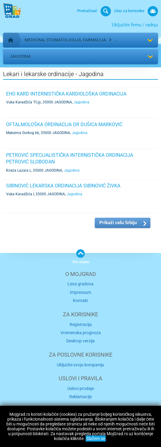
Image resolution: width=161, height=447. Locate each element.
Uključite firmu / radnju (135, 25)
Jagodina (20, 56)
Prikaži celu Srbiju (118, 222)
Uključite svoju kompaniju (80, 364)
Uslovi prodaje (80, 388)
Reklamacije (80, 396)
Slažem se (95, 438)
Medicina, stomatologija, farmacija (65, 40)
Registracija (81, 324)
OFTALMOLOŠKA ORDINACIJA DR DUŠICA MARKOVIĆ (64, 124)
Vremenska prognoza (80, 332)
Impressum (80, 292)
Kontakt (80, 300)
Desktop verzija (80, 340)
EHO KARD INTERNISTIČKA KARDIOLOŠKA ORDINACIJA (66, 94)
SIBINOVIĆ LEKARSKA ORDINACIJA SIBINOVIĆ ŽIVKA (63, 186)
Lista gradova (80, 283)
